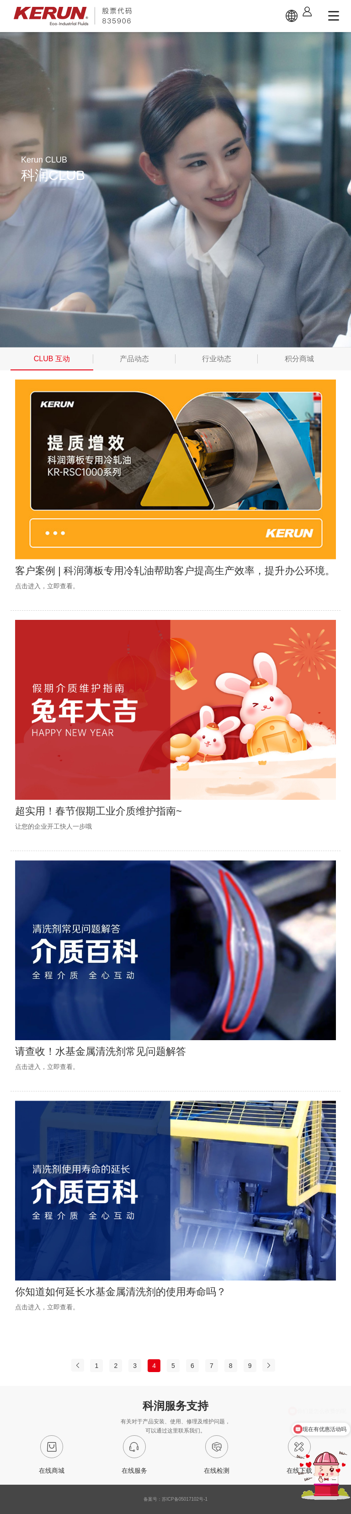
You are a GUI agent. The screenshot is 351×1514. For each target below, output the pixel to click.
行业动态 (216, 359)
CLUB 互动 (52, 359)
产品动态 (134, 359)
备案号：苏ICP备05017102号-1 (175, 1499)
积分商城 (299, 359)
